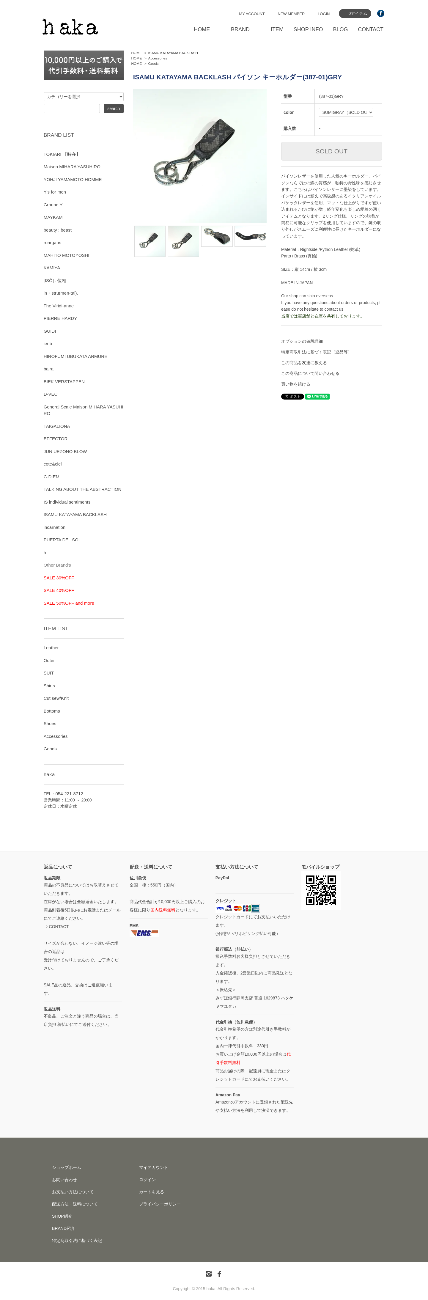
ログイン (147, 1179)
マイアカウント (153, 1167)
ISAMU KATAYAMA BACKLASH (173, 53)
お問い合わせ (64, 1179)
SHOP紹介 (62, 1216)
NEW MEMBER (291, 14)
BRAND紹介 (63, 1228)
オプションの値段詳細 (302, 341)
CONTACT (370, 29)
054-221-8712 (69, 793)
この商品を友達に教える (304, 362)
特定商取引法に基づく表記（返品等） (316, 352)
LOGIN (324, 14)
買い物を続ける (295, 384)
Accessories (157, 58)
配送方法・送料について (75, 1204)
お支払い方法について (73, 1191)
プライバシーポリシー (160, 1204)
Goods (153, 64)
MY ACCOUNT (252, 14)
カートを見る (151, 1191)
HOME (202, 29)
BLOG (340, 29)
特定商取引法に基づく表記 (77, 1240)
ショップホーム (66, 1167)
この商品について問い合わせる (310, 373)
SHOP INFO (308, 29)
